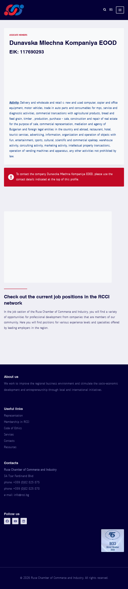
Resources (10, 447)
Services (9, 434)
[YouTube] (15, 521)
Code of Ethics (13, 428)
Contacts (9, 441)
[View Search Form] (104, 10)
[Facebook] (7, 521)
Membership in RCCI (16, 422)
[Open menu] (120, 10)
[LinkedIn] (23, 521)
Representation (13, 415)
